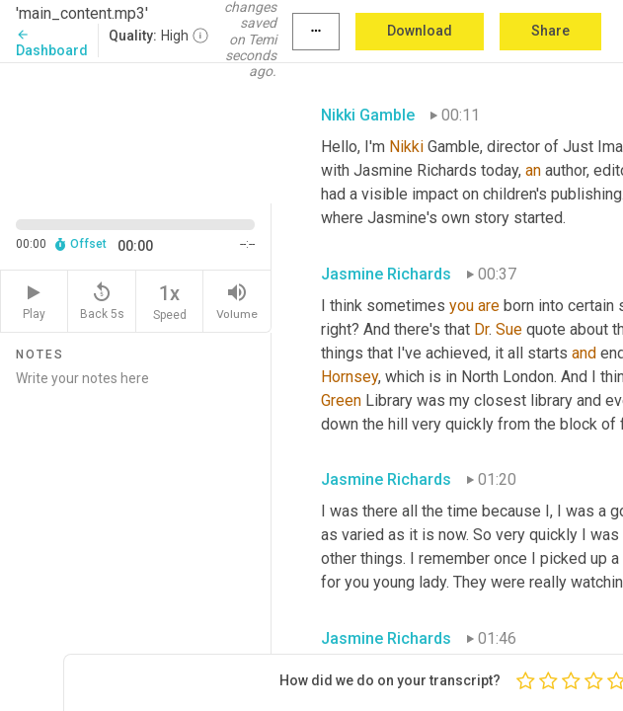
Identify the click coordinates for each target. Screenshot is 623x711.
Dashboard (52, 43)
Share (550, 31)
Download (419, 31)
